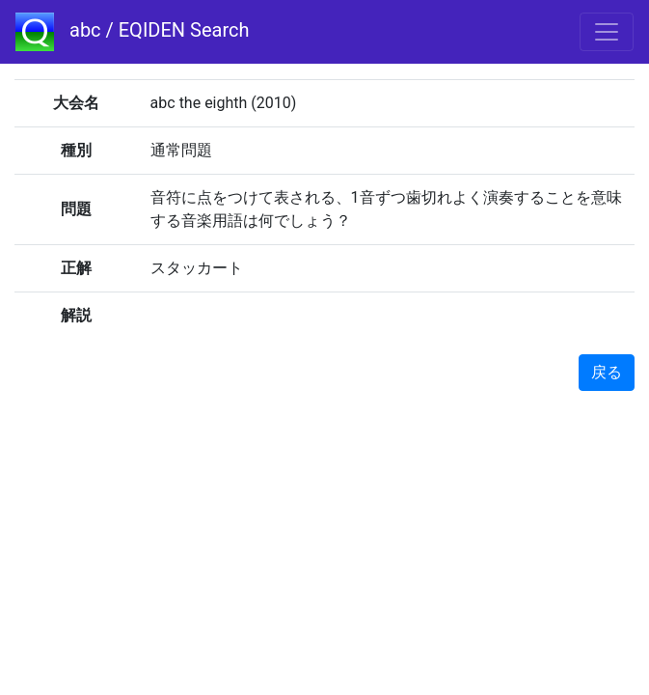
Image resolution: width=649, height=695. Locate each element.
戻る (606, 372)
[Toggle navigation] (607, 32)
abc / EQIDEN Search (132, 32)
